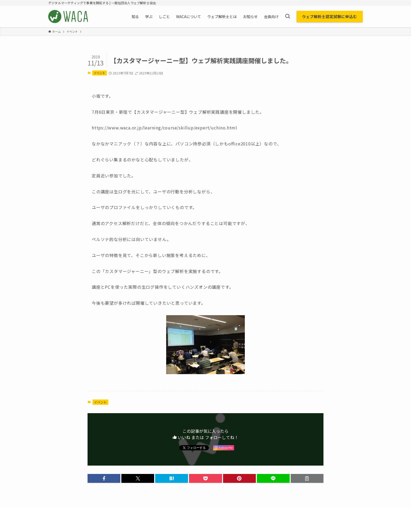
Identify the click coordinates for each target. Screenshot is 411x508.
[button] (104, 478)
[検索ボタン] (287, 16)
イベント (99, 73)
